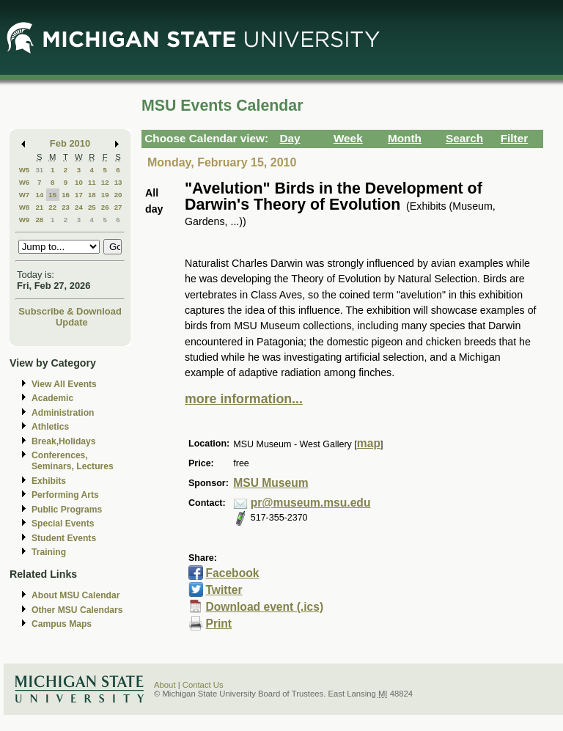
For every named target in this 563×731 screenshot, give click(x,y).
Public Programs (67, 509)
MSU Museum (270, 483)
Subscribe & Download (70, 311)
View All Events (64, 384)
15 (52, 195)
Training (49, 552)
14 (39, 195)
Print (218, 623)
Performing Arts (65, 495)
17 (79, 195)
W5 (24, 170)
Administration (63, 413)
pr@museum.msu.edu (311, 502)
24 (79, 207)
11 (92, 182)
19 (105, 195)
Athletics (50, 427)
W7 (24, 195)
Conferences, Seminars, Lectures (73, 460)
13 (118, 182)
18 (92, 195)
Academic (52, 398)
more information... (244, 399)
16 (66, 195)
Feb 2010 (70, 143)
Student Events (64, 538)
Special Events (63, 523)
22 (52, 207)
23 (66, 207)
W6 (24, 182)
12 (105, 182)
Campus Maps (62, 624)
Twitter (223, 590)
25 (92, 207)
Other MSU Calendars (77, 610)
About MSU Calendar (75, 595)
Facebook (232, 573)
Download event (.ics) (264, 606)
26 (105, 207)
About (165, 684)
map (368, 443)
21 (39, 207)
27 (118, 207)
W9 (24, 220)
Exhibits (49, 481)
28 (39, 220)
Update (72, 322)
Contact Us (203, 684)
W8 (24, 207)
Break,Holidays (64, 441)
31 (39, 170)
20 (118, 195)
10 (79, 182)
